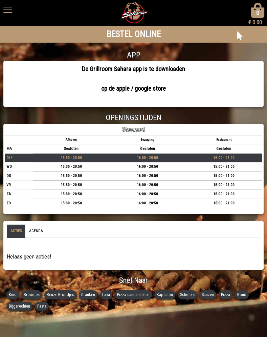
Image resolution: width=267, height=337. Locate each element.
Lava (106, 294)
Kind (13, 294)
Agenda (36, 231)
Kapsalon (165, 294)
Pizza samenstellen (133, 294)
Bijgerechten (19, 306)
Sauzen (208, 294)
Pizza (225, 294)
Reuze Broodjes (60, 294)
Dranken (88, 294)
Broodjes (32, 294)
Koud (241, 294)
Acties (16, 231)
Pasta (41, 306)
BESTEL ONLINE (134, 34)
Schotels (187, 294)
